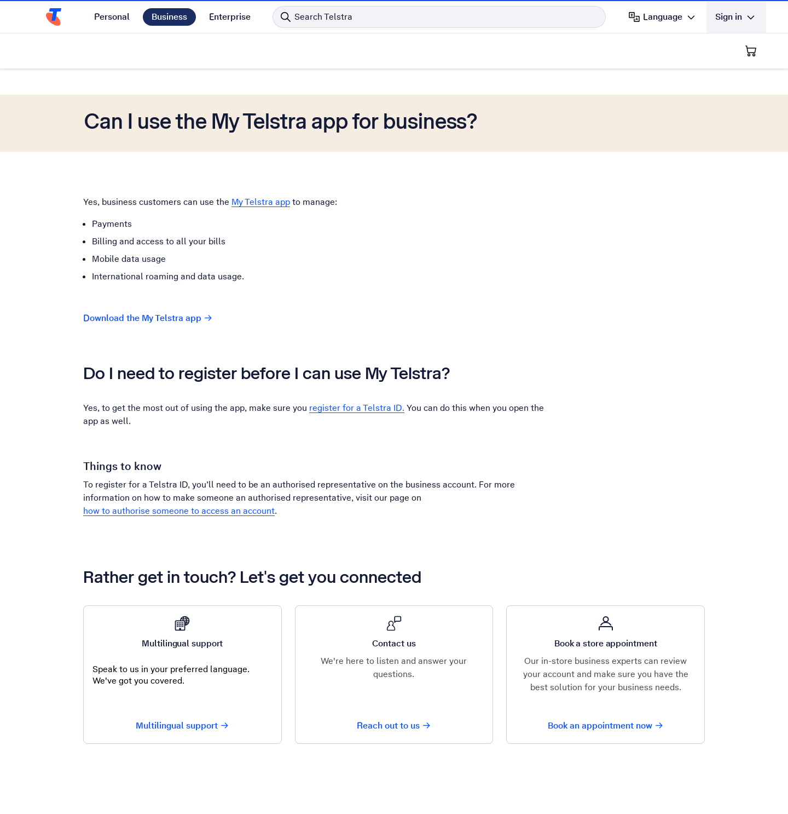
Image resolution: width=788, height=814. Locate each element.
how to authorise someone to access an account (179, 511)
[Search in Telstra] (439, 17)
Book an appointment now (606, 725)
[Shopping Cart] (751, 50)
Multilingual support (182, 725)
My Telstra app (260, 202)
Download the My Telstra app (148, 318)
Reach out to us (394, 725)
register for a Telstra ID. (356, 408)
